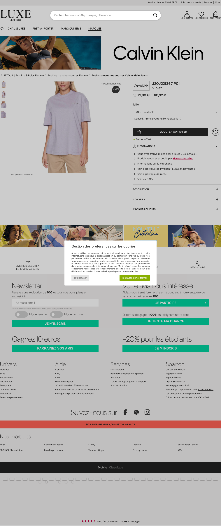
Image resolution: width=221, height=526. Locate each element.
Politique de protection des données (120, 271)
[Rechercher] (155, 15)
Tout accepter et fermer (134, 277)
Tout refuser (80, 277)
